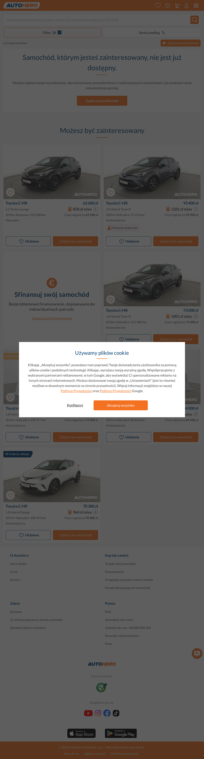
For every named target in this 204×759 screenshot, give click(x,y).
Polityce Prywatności (76, 391)
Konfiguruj (75, 405)
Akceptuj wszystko (121, 405)
